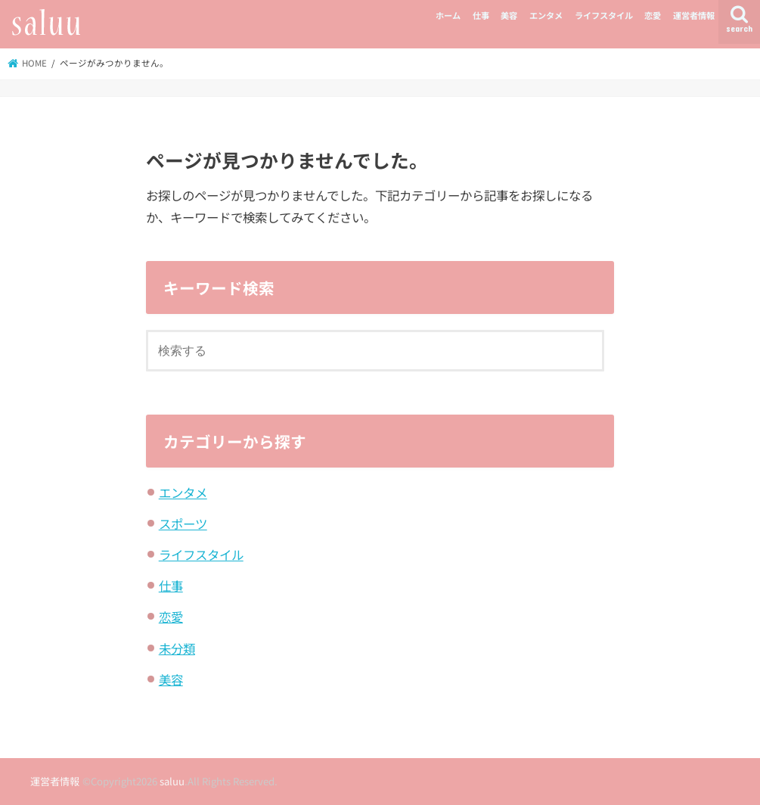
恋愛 (652, 15)
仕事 (481, 15)
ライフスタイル (604, 15)
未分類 (177, 648)
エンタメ (546, 15)
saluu (172, 781)
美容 (509, 15)
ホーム (448, 15)
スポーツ (183, 523)
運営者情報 (694, 15)
